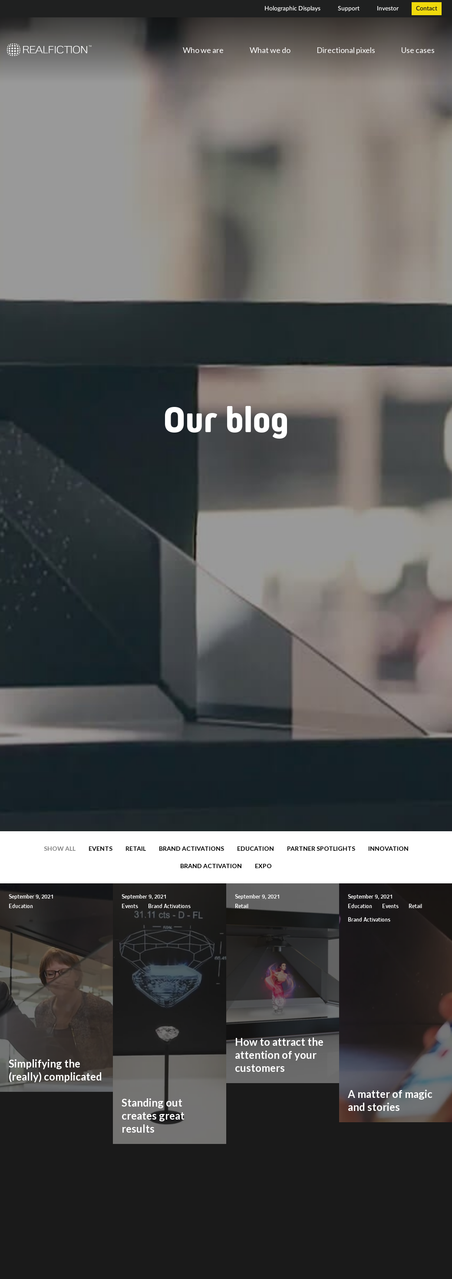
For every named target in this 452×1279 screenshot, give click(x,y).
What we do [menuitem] (270, 50)
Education (255, 848)
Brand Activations (191, 848)
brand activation (211, 865)
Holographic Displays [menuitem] (292, 9)
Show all (60, 848)
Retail (135, 848)
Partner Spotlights (321, 848)
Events (100, 848)
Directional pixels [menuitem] (346, 50)
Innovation (388, 848)
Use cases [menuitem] (418, 50)
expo (263, 865)
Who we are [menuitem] (203, 50)
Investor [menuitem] (388, 9)
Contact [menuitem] (426, 9)
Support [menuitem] (349, 9)
